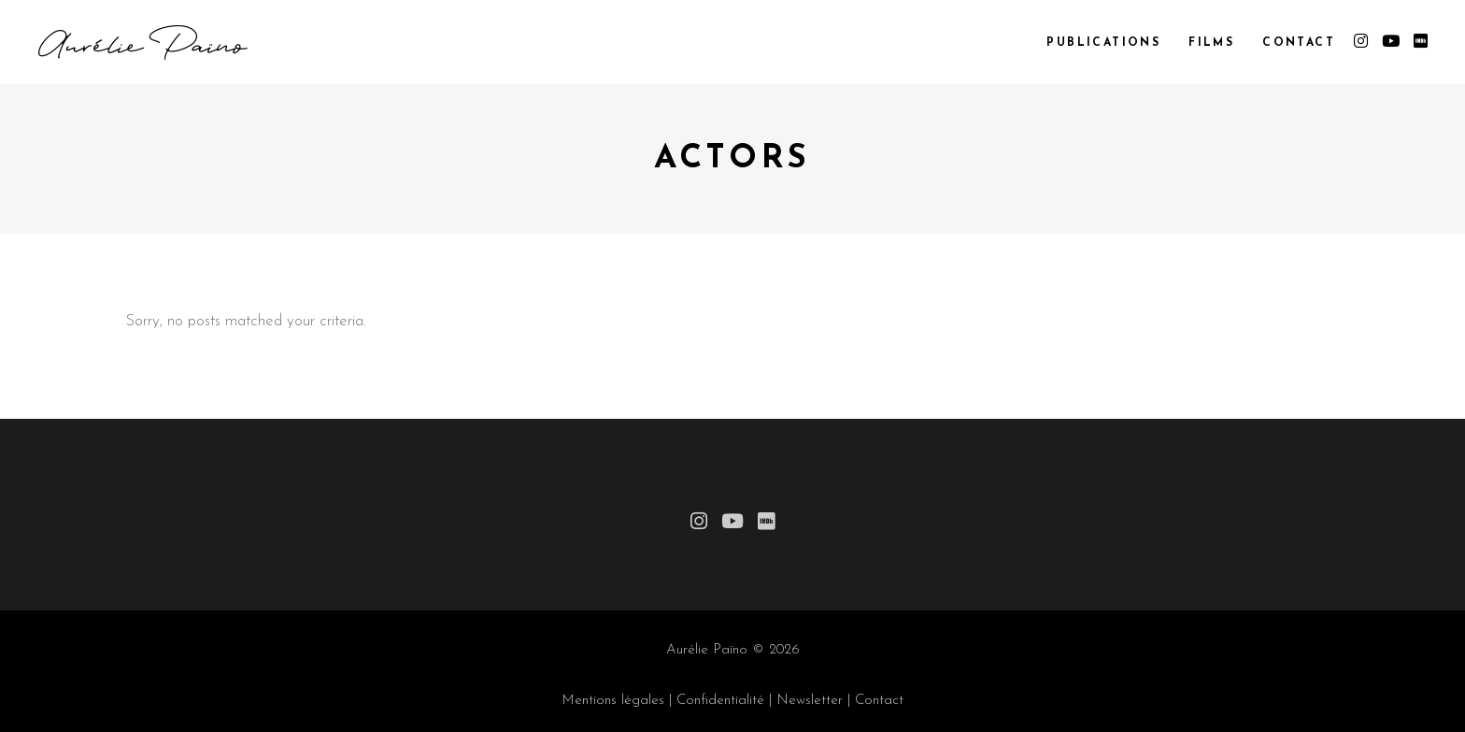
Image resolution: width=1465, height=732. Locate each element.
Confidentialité (720, 701)
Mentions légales (613, 701)
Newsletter (809, 701)
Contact (879, 701)
